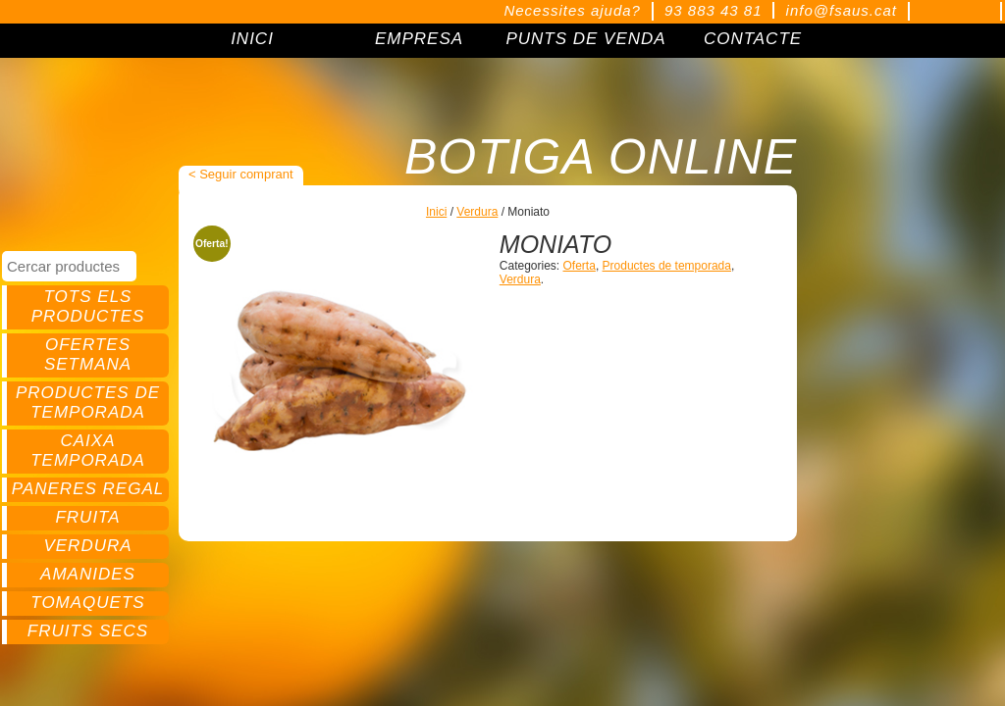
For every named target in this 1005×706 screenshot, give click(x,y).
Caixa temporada (87, 450)
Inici (436, 212)
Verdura (87, 545)
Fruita (87, 517)
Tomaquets (87, 602)
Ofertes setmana (88, 354)
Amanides (87, 574)
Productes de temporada (88, 402)
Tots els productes (88, 306)
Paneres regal (88, 488)
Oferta (579, 266)
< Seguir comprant (240, 174)
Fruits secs (87, 631)
